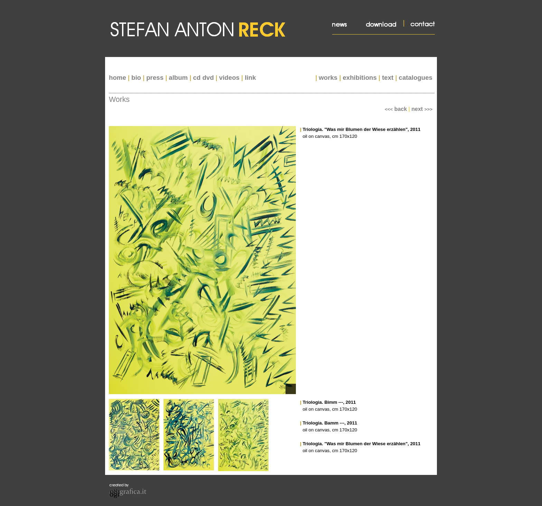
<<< (396, 109)
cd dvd (203, 77)
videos (229, 77)
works (328, 77)
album (178, 77)
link (250, 77)
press (154, 77)
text (387, 77)
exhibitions (359, 77)
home (117, 77)
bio (136, 77)
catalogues (415, 77)
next (421, 109)
